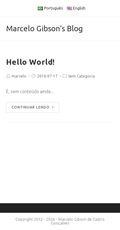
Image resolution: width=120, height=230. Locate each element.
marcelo (19, 76)
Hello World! (30, 62)
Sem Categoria (81, 76)
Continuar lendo (33, 107)
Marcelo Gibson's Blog (44, 28)
